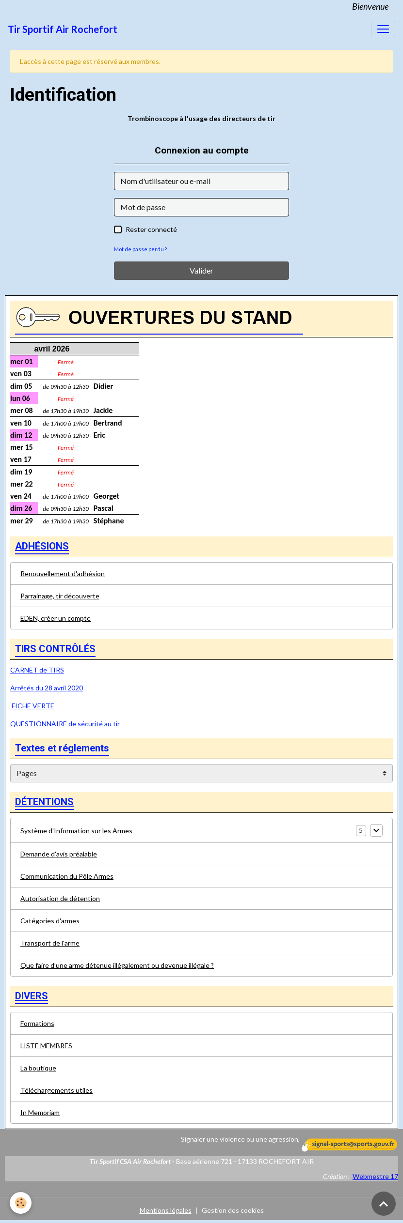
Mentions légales (166, 1210)
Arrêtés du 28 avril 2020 (46, 688)
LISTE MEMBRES (46, 1045)
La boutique (38, 1068)
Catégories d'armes (50, 921)
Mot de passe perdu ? (140, 249)
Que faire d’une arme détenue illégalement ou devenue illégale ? (117, 965)
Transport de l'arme (50, 943)
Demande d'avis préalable (58, 854)
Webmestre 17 (375, 1176)
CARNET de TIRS (37, 670)
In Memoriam (40, 1112)
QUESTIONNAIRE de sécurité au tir (65, 723)
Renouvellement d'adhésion (62, 573)
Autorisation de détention (60, 898)
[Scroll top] (383, 1204)
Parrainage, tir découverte (59, 596)
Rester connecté (151, 229)
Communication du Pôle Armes (66, 876)
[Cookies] (21, 1203)
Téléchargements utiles (56, 1090)
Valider (201, 270)
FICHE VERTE (32, 706)
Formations (37, 1023)
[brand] (62, 29)
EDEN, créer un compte (55, 618)
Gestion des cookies (233, 1210)
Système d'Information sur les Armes (76, 830)
